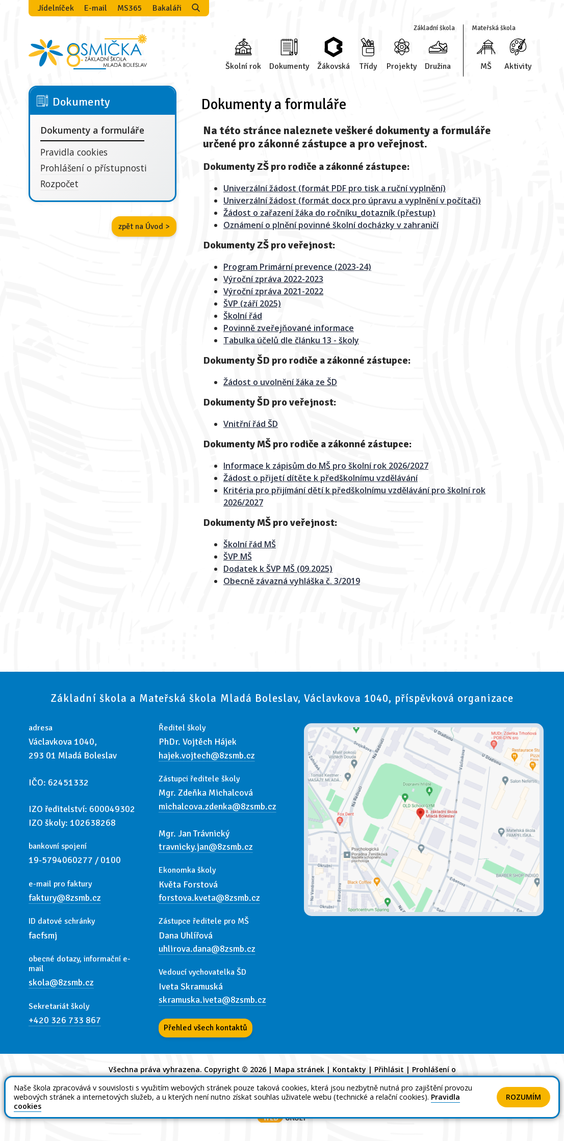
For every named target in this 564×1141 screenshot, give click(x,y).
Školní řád (242, 315)
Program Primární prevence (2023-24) (297, 266)
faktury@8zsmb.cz (65, 897)
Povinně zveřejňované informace (288, 328)
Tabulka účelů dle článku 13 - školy (291, 340)
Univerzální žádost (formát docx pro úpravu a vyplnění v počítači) (352, 200)
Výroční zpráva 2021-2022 (273, 291)
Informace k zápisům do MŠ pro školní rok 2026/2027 (325, 465)
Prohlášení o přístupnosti (93, 168)
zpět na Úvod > (144, 226)
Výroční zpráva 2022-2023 (273, 279)
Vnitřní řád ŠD (250, 423)
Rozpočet (59, 184)
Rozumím (523, 1097)
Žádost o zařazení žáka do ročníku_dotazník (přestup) (329, 212)
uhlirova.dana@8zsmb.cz (207, 948)
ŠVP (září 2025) (252, 303)
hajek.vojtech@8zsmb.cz (207, 755)
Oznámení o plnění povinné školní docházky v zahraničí (331, 225)
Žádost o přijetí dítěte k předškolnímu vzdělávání (320, 478)
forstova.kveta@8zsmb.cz (209, 897)
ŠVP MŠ (237, 556)
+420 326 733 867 (65, 1020)
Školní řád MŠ (249, 544)
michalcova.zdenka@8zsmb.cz (217, 806)
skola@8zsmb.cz (61, 982)
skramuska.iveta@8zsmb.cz (212, 999)
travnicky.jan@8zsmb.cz (206, 846)
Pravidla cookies (74, 152)
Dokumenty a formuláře (92, 130)
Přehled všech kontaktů (205, 1028)
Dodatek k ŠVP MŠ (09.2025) (277, 568)
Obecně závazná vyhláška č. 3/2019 (291, 581)
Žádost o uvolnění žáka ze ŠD (280, 382)
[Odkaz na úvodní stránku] (88, 51)
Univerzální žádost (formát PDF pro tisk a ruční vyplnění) (334, 188)
